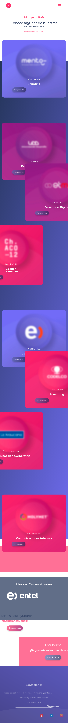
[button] (59, 5)
